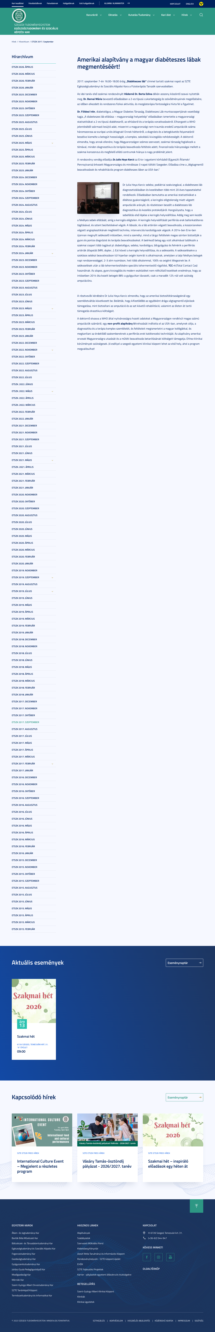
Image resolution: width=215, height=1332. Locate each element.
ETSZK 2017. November (24, 708)
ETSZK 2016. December (24, 777)
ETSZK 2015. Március (23, 922)
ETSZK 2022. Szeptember (25, 363)
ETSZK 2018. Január (22, 694)
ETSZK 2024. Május (22, 225)
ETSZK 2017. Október (23, 715)
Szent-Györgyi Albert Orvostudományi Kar (32, 1285)
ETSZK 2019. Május (22, 604)
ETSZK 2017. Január (22, 770)
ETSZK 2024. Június (22, 218)
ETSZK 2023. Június (22, 301)
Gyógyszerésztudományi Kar (26, 1264)
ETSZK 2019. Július (22, 591)
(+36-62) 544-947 (157, 1238)
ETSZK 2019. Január (22, 632)
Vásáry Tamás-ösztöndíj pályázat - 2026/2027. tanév (107, 1163)
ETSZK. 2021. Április (23, 467)
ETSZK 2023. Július (22, 294)
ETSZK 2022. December (24, 342)
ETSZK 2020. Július (22, 522)
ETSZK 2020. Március (23, 549)
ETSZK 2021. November (24, 432)
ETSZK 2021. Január (22, 487)
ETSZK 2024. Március (23, 239)
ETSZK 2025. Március (23, 156)
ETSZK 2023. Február (23, 329)
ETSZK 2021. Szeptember (25, 439)
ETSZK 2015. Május (22, 908)
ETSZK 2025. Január (22, 170)
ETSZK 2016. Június (22, 818)
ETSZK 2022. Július (22, 377)
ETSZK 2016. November (24, 784)
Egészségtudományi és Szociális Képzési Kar (33, 1248)
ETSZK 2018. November (24, 646)
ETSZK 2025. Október (23, 108)
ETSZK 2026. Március (23, 73)
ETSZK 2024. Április (22, 232)
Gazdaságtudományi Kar (24, 1259)
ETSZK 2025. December (24, 94)
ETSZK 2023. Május (22, 308)
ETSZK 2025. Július (22, 129)
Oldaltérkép (151, 1269)
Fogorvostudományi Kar (23, 1253)
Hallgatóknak (68, 3)
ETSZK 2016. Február (23, 846)
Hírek (185, 15)
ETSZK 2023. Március (23, 322)
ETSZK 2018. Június (22, 660)
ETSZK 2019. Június (22, 598)
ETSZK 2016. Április (22, 832)
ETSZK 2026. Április (22, 66)
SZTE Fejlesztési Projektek (90, 1269)
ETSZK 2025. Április (22, 149)
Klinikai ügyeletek (85, 1301)
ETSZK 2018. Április (22, 673)
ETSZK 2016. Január (22, 853)
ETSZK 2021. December (24, 425)
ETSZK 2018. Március (23, 680)
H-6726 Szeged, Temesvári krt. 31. (165, 1232)
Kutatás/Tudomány (139, 15)
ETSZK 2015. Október (23, 873)
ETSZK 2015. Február (23, 929)
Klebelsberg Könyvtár (87, 1248)
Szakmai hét (26, 1036)
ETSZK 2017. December (24, 701)
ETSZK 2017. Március (23, 756)
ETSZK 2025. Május (22, 142)
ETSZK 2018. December (24, 639)
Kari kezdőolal (18, 3)
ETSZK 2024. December (24, 177)
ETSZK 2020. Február (23, 556)
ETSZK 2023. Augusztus (24, 287)
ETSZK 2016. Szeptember (25, 798)
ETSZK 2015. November (24, 867)
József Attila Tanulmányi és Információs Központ (101, 1253)
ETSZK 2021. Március (23, 473)
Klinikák (81, 1296)
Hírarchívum (24, 41)
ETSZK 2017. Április (22, 749)
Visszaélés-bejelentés (138, 1320)
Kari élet (166, 15)
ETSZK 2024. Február (23, 246)
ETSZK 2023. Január (22, 335)
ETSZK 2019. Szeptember (25, 577)
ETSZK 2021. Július (22, 446)
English (190, 3)
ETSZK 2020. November (24, 494)
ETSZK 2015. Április (22, 915)
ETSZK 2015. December (24, 860)
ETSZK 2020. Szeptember (25, 508)
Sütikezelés (99, 1320)
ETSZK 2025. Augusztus (24, 122)
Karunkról (92, 15)
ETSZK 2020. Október (23, 501)
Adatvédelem (116, 1320)
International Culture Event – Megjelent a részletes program (40, 1166)
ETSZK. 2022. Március (23, 404)
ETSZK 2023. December (24, 260)
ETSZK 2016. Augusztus (24, 804)
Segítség (199, 1320)
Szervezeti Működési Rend (90, 1243)
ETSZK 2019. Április (22, 611)
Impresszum (184, 1320)
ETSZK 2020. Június (22, 529)
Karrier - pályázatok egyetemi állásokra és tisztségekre (104, 1274)
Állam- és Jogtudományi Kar (25, 1232)
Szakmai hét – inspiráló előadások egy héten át (168, 1163)
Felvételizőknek (35, 3)
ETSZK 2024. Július (22, 211)
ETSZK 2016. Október (23, 791)
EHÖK (80, 1264)
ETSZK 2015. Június (22, 901)
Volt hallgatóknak (86, 3)
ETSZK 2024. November (24, 184)
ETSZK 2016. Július (22, 811)
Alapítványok (83, 1232)
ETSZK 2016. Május (22, 825)
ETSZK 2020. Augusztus (24, 515)
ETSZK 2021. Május (22, 460)
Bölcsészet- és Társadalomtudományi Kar (32, 1243)
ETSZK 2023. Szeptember (25, 280)
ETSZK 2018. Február (23, 687)
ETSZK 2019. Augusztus (24, 584)
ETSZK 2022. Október (23, 356)
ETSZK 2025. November (24, 101)
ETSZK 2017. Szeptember (42, 41)
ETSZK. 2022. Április (23, 398)
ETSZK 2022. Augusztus (24, 370)
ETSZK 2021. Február (23, 480)
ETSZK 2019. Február (23, 625)
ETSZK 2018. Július (22, 653)
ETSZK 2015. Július (22, 894)
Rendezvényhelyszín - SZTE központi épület (98, 1259)
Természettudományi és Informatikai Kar (32, 1295)
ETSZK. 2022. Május (22, 391)
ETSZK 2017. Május (22, 742)
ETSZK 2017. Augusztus (24, 729)
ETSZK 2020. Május (22, 535)
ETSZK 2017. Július (22, 735)
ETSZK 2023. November (24, 266)
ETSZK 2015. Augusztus (24, 887)
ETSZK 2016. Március (23, 839)
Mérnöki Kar (18, 1279)
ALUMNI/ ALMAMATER (114, 3)
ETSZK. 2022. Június (22, 384)
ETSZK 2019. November (24, 570)
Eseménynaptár (178, 963)
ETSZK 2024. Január (22, 253)
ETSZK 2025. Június (22, 135)
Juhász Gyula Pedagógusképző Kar (28, 1269)
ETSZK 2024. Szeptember (25, 198)
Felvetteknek (52, 3)
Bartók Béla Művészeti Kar (25, 1238)
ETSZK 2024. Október (23, 191)
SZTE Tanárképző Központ (24, 1290)
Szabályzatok (83, 1238)
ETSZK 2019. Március (23, 618)
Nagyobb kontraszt (201, 4)
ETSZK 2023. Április (22, 315)
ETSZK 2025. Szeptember (25, 115)
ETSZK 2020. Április (22, 542)
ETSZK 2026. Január (22, 87)
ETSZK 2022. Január (22, 418)
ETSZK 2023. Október (23, 273)
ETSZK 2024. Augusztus (24, 204)
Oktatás (113, 15)
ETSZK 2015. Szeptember (25, 880)
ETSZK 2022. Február (23, 411)
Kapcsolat (175, 3)
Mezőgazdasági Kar (21, 1274)
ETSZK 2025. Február (23, 163)
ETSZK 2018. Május (22, 667)
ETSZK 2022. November (24, 349)
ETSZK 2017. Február (23, 763)
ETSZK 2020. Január (22, 563)
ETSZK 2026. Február (23, 80)
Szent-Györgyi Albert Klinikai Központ (95, 1291)
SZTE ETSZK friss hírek (28, 1153)
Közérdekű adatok (164, 1320)
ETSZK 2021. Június (22, 453)
